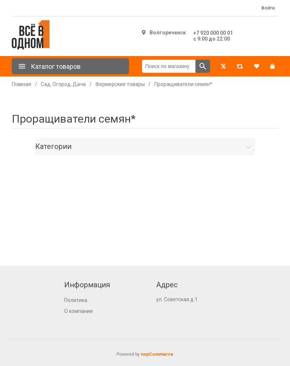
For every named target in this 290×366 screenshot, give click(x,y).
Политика (75, 300)
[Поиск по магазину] (169, 66)
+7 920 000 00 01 (213, 33)
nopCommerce (157, 354)
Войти (268, 8)
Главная (21, 84)
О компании (78, 311)
